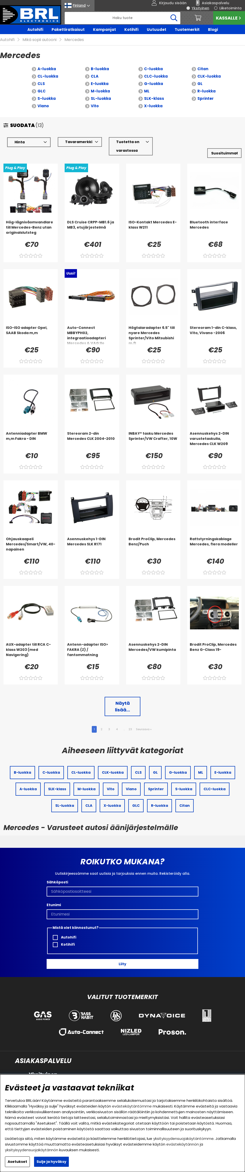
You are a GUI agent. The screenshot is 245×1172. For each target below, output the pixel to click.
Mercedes (74, 40)
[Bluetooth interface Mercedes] (214, 229)
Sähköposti (57, 882)
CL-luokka (48, 76)
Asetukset (17, 1161)
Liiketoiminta (230, 8)
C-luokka (153, 68)
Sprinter (205, 98)
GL (200, 83)
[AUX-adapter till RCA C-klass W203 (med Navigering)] (30, 652)
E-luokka (100, 83)
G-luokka (153, 83)
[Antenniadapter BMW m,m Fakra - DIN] (30, 441)
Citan (202, 68)
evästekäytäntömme (132, 1106)
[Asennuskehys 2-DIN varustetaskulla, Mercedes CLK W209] (214, 441)
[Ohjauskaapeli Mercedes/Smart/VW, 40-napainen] (30, 546)
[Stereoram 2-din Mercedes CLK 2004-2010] (92, 441)
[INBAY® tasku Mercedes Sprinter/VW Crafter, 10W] (153, 441)
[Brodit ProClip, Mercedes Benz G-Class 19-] (214, 652)
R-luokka (206, 91)
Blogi (213, 29)
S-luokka (47, 98)
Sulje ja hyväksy (51, 1161)
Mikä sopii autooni (39, 40)
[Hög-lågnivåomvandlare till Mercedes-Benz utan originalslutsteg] (30, 229)
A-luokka (47, 68)
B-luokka (100, 68)
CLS (41, 83)
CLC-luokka (156, 76)
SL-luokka (101, 98)
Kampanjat (104, 29)
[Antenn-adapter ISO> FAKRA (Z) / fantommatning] (92, 652)
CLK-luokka (209, 76)
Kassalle (229, 18)
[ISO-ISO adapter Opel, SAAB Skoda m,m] (30, 335)
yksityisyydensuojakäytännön (31, 1149)
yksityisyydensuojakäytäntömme (183, 1138)
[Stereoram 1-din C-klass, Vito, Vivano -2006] (214, 335)
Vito (95, 105)
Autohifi (35, 29)
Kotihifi (131, 29)
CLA (94, 76)
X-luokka (153, 105)
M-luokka (100, 91)
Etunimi (54, 904)
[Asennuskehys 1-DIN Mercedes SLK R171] (92, 546)
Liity (122, 963)
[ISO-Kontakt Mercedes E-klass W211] (153, 229)
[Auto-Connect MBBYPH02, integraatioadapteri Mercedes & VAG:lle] (92, 335)
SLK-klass (154, 98)
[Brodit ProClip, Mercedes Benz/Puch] (153, 546)
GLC (42, 91)
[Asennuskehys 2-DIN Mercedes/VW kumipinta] (153, 652)
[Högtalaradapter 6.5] (153, 335)
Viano (43, 105)
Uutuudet (156, 29)
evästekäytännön (182, 1144)
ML (147, 91)
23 (130, 729)
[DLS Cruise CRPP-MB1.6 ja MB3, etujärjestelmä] (92, 229)
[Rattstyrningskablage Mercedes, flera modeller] (214, 546)
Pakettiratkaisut (68, 29)
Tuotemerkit (187, 29)
